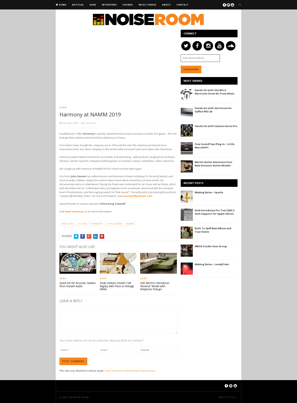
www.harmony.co (76, 211)
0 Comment (89, 123)
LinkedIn (95, 236)
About (166, 4)
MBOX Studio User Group (211, 246)
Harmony (97, 223)
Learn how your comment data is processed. (130, 370)
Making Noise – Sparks (209, 192)
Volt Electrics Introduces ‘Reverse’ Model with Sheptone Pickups (155, 286)
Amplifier (68, 223)
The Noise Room (78, 397)
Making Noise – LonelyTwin (212, 264)
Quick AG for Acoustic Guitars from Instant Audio (77, 284)
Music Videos (147, 4)
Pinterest (102, 236)
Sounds (128, 4)
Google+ (89, 236)
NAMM (130, 223)
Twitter (76, 236)
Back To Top (227, 397)
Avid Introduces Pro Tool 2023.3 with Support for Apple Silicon (214, 212)
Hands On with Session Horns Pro (216, 126)
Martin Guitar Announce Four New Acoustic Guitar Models (213, 163)
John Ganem (114, 223)
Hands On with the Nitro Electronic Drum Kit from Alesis (214, 91)
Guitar (82, 223)
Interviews (109, 4)
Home (62, 4)
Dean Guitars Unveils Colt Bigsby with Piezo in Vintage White (117, 286)
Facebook (82, 236)
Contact (182, 4)
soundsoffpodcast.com (137, 196)
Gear (92, 4)
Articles (78, 4)
